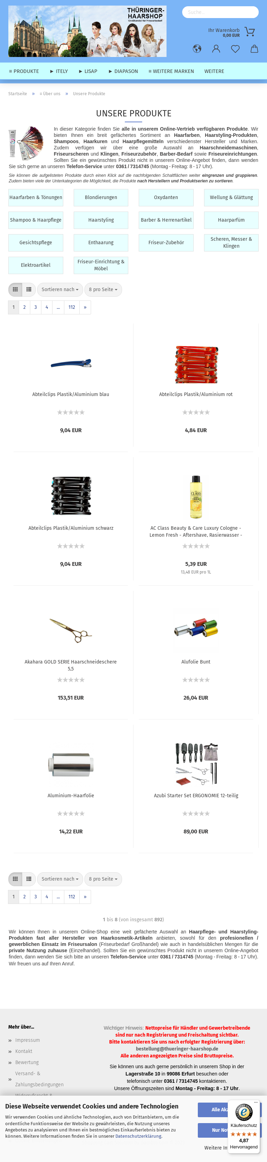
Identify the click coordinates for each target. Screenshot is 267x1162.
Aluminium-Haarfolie (71, 796)
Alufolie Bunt (195, 662)
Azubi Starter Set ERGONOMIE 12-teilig (196, 796)
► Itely (58, 71)
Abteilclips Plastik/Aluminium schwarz (71, 528)
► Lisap (88, 71)
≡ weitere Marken (171, 71)
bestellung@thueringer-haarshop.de (177, 1049)
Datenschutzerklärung (138, 1136)
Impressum (27, 1040)
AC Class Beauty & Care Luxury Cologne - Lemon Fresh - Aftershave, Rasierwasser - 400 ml (195, 531)
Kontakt (23, 1051)
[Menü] (256, 1104)
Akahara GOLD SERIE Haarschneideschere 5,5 (71, 665)
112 (71, 307)
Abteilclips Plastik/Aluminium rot (196, 394)
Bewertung (27, 1062)
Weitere (214, 71)
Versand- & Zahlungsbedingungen (39, 1079)
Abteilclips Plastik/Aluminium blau (70, 394)
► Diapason (123, 71)
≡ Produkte (24, 71)
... (58, 307)
